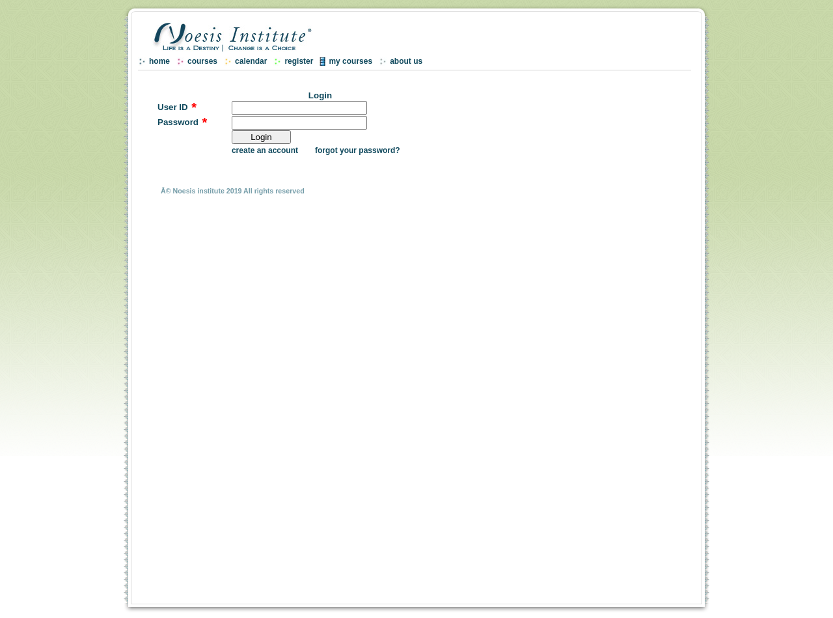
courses (202, 61)
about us (406, 61)
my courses (350, 61)
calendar (251, 61)
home (159, 61)
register (298, 61)
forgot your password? (357, 150)
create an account (265, 150)
